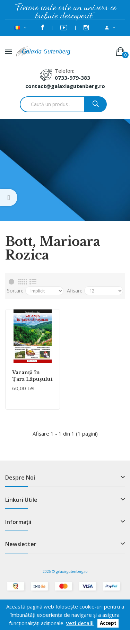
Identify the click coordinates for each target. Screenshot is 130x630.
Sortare (15, 290)
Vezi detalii (80, 623)
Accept (108, 623)
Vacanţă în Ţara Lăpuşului (32, 375)
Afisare (75, 290)
